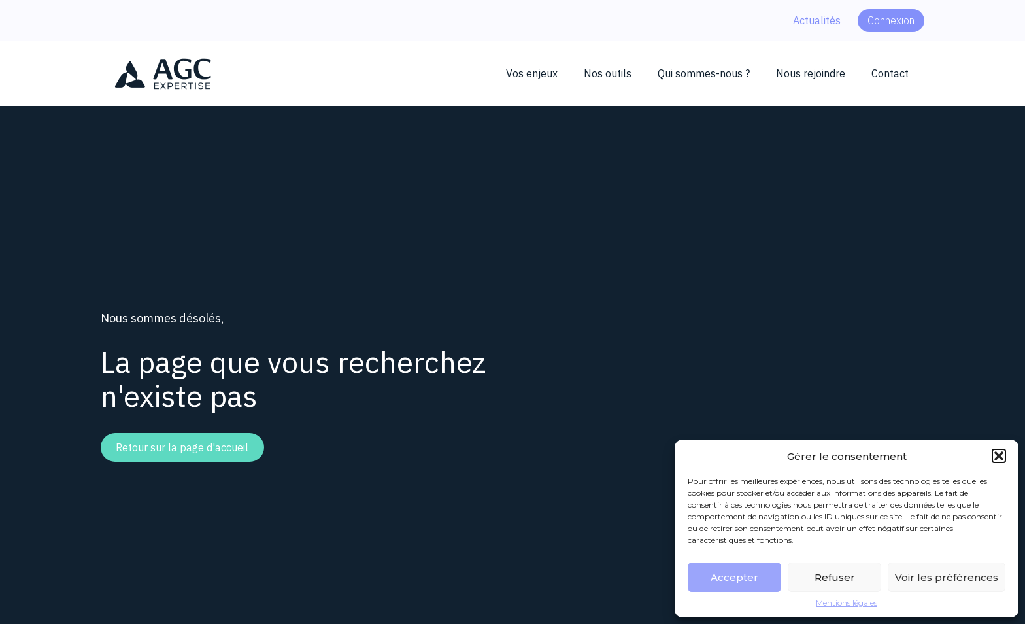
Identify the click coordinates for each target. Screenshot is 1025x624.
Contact (890, 73)
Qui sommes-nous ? (704, 73)
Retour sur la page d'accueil (182, 447)
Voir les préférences (946, 577)
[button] (998, 455)
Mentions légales (846, 603)
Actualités (817, 20)
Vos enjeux (532, 73)
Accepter (734, 577)
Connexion (891, 20)
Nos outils (607, 73)
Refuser (835, 577)
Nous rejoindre (810, 73)
